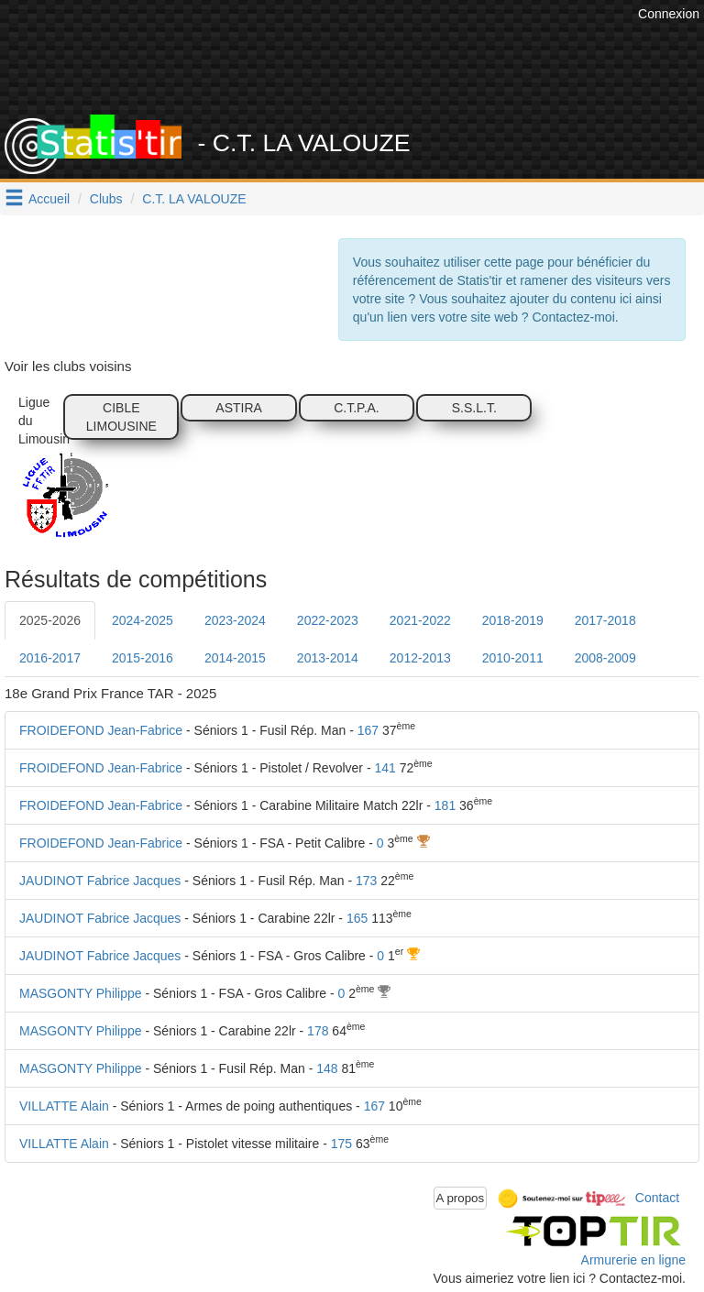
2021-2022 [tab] (420, 620)
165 (357, 918)
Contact (657, 1196)
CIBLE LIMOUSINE (121, 416)
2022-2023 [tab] (327, 620)
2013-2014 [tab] (327, 658)
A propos (460, 1198)
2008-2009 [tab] (605, 658)
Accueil (49, 199)
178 (317, 1031)
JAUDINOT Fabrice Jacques (100, 880)
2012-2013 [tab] (420, 658)
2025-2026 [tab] (50, 620)
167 (368, 730)
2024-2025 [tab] (142, 620)
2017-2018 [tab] (605, 620)
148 (326, 1068)
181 (445, 805)
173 (366, 880)
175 (341, 1143)
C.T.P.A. (357, 407)
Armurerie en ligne (633, 1260)
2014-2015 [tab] (235, 658)
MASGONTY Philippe (80, 993)
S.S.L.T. (474, 407)
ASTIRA (238, 407)
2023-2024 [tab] (235, 620)
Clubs (106, 199)
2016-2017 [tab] (50, 658)
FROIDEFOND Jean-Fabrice (100, 730)
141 (384, 768)
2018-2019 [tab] (513, 620)
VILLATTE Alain (64, 1106)
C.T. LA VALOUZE (194, 199)
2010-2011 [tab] (513, 658)
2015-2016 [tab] (142, 658)
